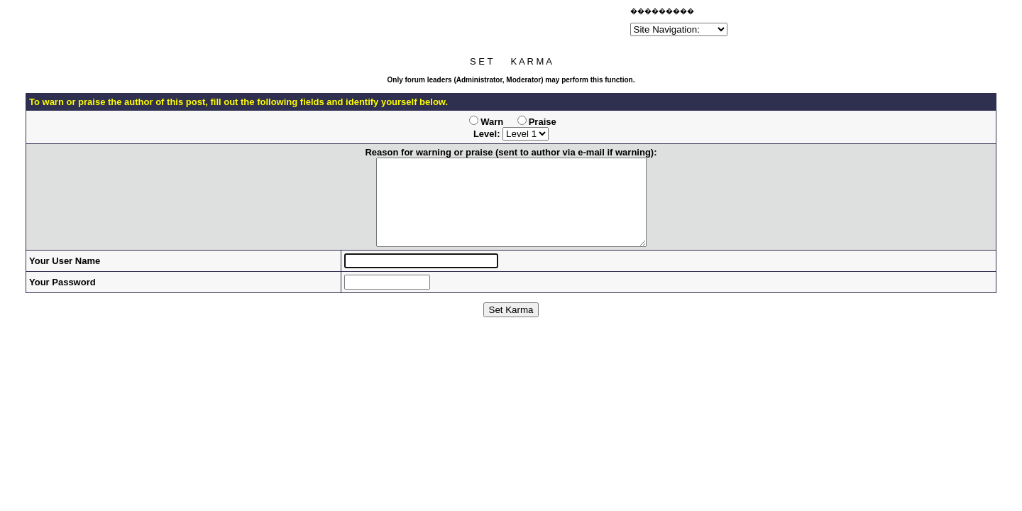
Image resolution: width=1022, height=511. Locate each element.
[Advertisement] (461, 24)
